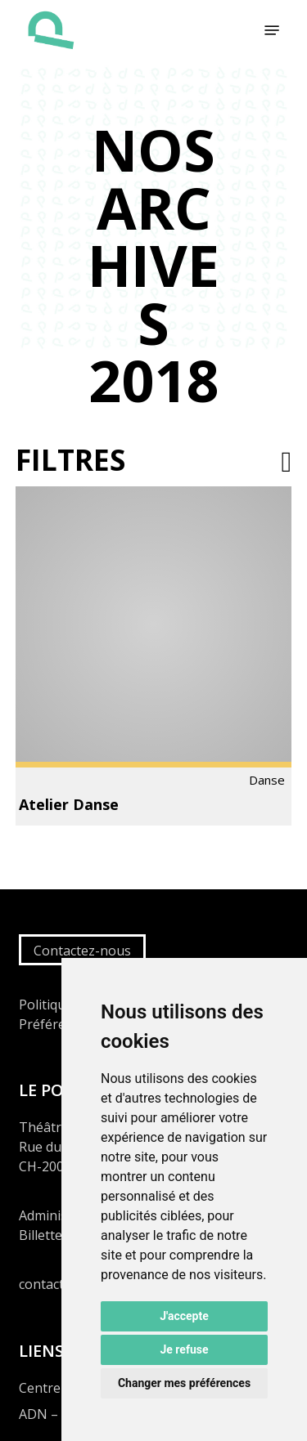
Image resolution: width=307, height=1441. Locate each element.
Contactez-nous (82, 951)
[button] (271, 30)
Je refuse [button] (184, 1349)
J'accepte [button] (184, 1315)
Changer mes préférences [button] (184, 1383)
